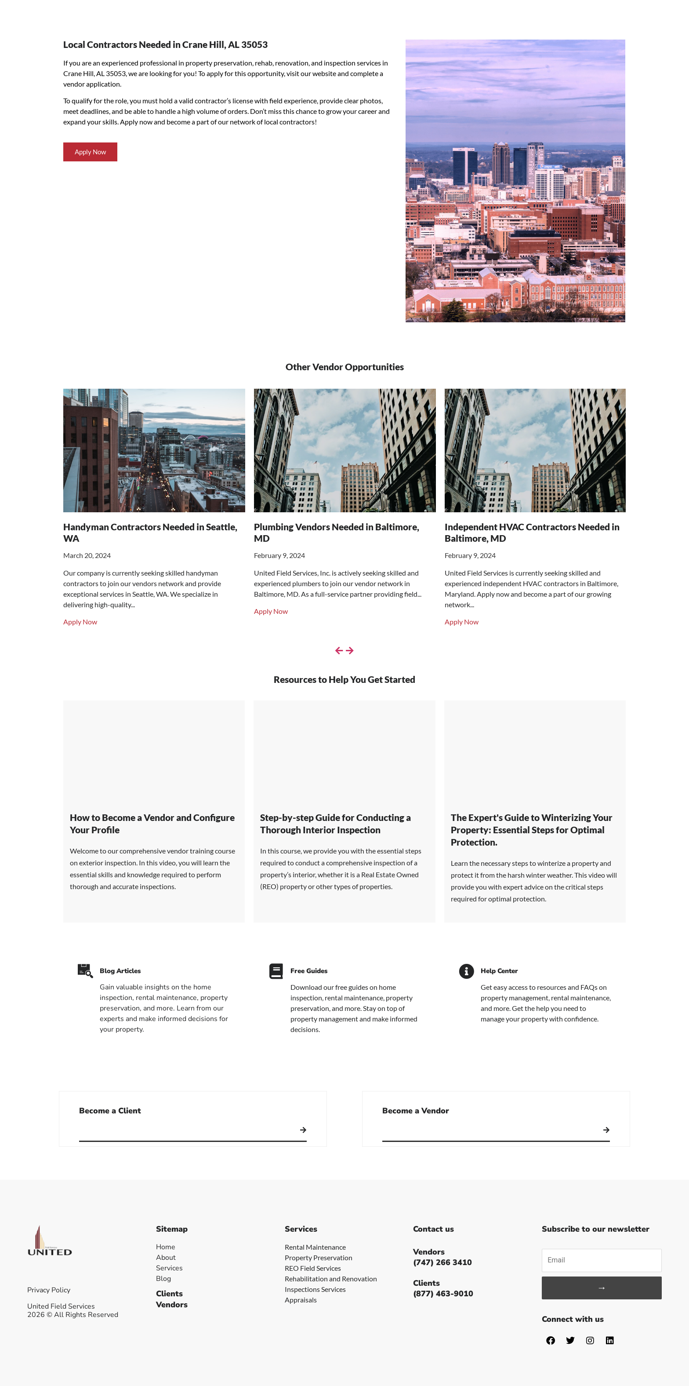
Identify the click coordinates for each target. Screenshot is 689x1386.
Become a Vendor (415, 1110)
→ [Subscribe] (602, 1287)
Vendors (172, 1304)
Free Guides (308, 971)
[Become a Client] (303, 1130)
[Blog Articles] (85, 971)
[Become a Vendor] (606, 1130)
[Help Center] (466, 971)
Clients (169, 1293)
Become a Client (110, 1110)
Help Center (499, 971)
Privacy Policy (48, 1290)
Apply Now (80, 621)
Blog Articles (120, 971)
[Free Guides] (276, 971)
